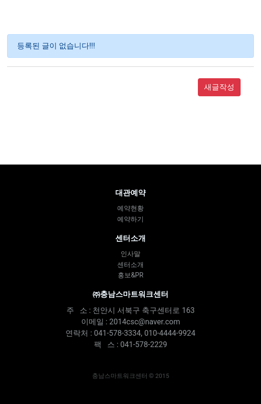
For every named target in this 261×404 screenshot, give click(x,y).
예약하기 (130, 219)
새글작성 (219, 87)
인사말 (130, 253)
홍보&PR (130, 275)
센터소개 (130, 264)
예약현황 (130, 208)
